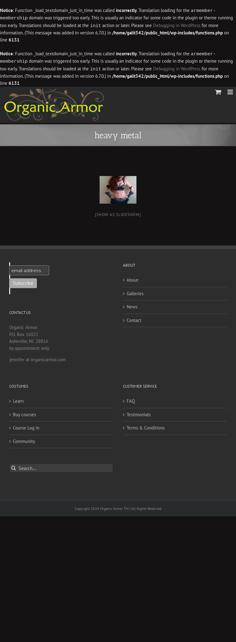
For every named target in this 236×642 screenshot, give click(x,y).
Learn (18, 399)
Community (24, 439)
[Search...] (61, 466)
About (132, 278)
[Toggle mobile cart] (218, 90)
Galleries (135, 292)
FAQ (131, 399)
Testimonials (139, 413)
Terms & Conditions (146, 426)
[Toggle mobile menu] (230, 90)
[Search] (13, 466)
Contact (134, 318)
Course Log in (26, 426)
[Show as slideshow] (118, 212)
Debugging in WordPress (176, 25)
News (132, 305)
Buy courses (24, 413)
